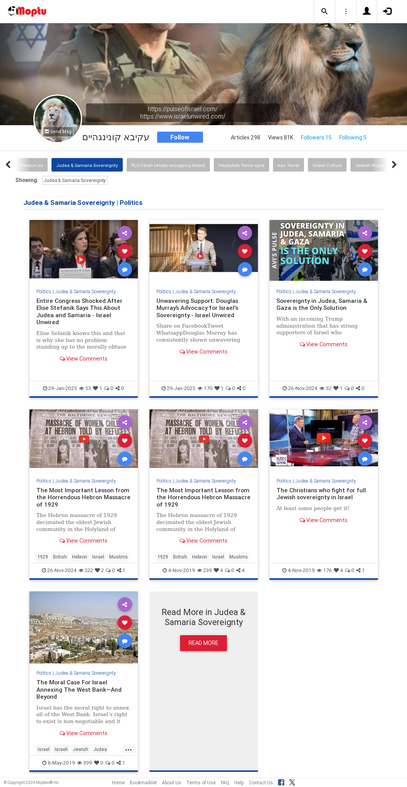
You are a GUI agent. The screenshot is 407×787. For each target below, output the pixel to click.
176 (324, 570)
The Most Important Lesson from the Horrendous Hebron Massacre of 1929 (83, 497)
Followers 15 (316, 137)
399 (84, 763)
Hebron (79, 557)
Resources (31, 165)
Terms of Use (201, 782)
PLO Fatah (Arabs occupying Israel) (168, 165)
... (128, 748)
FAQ (225, 782)
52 (325, 388)
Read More (203, 642)
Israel (98, 557)
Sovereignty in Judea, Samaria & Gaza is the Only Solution (322, 304)
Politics (44, 291)
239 (204, 570)
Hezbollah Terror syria (241, 165)
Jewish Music (369, 165)
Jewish (80, 749)
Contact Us (261, 782)
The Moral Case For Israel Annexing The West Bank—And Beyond (79, 689)
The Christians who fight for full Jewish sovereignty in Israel (321, 493)
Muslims (118, 557)
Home (118, 782)
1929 (43, 557)
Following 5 (352, 137)
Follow (179, 137)
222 (86, 570)
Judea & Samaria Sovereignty (87, 165)
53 (85, 388)
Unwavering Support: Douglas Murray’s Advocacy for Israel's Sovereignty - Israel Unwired (197, 308)
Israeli (61, 749)
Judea (100, 749)
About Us (171, 782)
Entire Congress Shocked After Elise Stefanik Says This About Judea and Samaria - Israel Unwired (79, 311)
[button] (324, 11)
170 (205, 388)
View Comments (83, 358)
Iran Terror (288, 165)
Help (239, 782)
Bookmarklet (143, 782)
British (60, 557)
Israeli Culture (327, 165)
